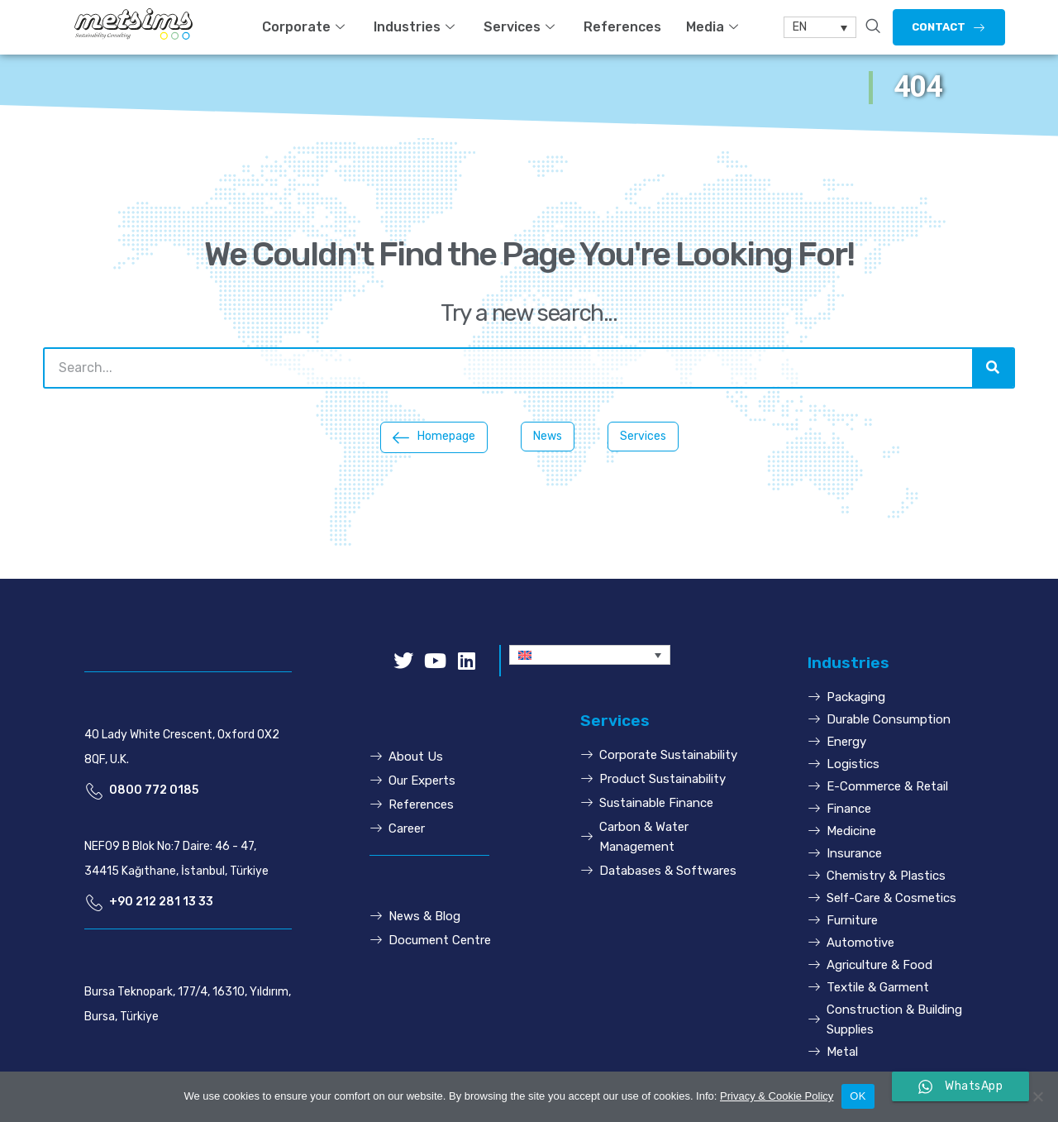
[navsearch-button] (872, 27)
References (622, 27)
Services (521, 27)
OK (857, 1096)
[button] (949, 27)
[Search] (992, 368)
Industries (416, 27)
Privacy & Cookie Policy (776, 1096)
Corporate (305, 27)
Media (714, 27)
